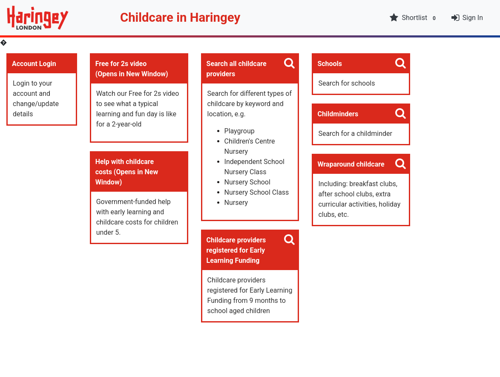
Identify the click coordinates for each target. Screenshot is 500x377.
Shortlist (413, 18)
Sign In (473, 18)
